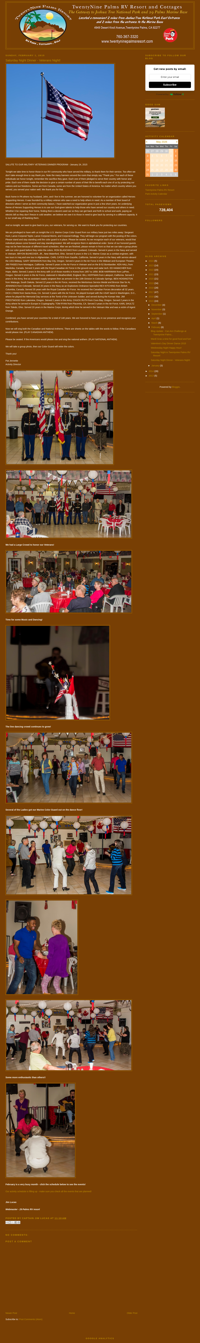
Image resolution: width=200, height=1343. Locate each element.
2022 (151, 270)
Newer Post (11, 1313)
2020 (151, 278)
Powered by (170, 94)
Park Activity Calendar (156, 194)
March (154, 323)
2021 (151, 274)
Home (72, 1313)
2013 (151, 375)
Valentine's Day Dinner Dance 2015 (168, 343)
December (156, 305)
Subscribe (170, 84)
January (155, 365)
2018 (151, 288)
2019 (151, 283)
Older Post (132, 1313)
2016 (151, 296)
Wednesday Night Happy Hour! (166, 348)
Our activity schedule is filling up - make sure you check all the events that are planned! (48, 1191)
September (157, 314)
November (156, 309)
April (154, 318)
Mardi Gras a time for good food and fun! (171, 339)
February (156, 327)
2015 (151, 301)
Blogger (176, 387)
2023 (151, 265)
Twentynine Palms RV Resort (159, 190)
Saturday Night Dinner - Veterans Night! (170, 360)
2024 (151, 261)
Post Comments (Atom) (30, 1319)
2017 (151, 292)
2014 (151, 371)
